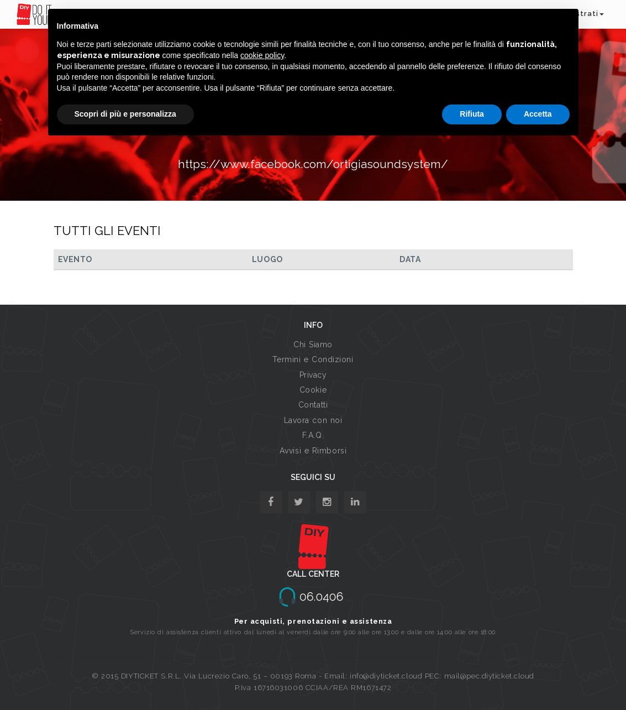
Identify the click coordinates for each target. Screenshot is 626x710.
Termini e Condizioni (312, 359)
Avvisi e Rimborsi (313, 450)
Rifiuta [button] (472, 113)
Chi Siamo (313, 344)
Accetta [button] (538, 113)
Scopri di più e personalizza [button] (125, 113)
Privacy (313, 374)
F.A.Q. (313, 435)
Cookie (313, 389)
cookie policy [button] (262, 55)
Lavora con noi (313, 420)
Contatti (313, 404)
